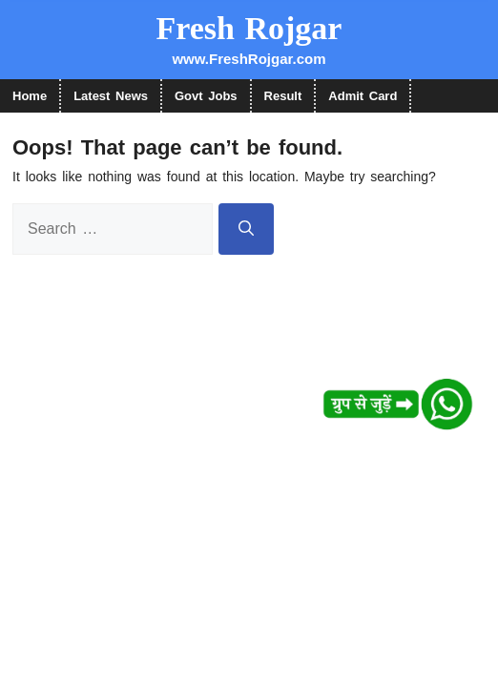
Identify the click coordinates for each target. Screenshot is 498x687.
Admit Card (362, 96)
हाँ (201, 62)
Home (29, 96)
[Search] (246, 229)
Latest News (110, 96)
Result (283, 96)
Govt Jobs (206, 96)
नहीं (295, 62)
